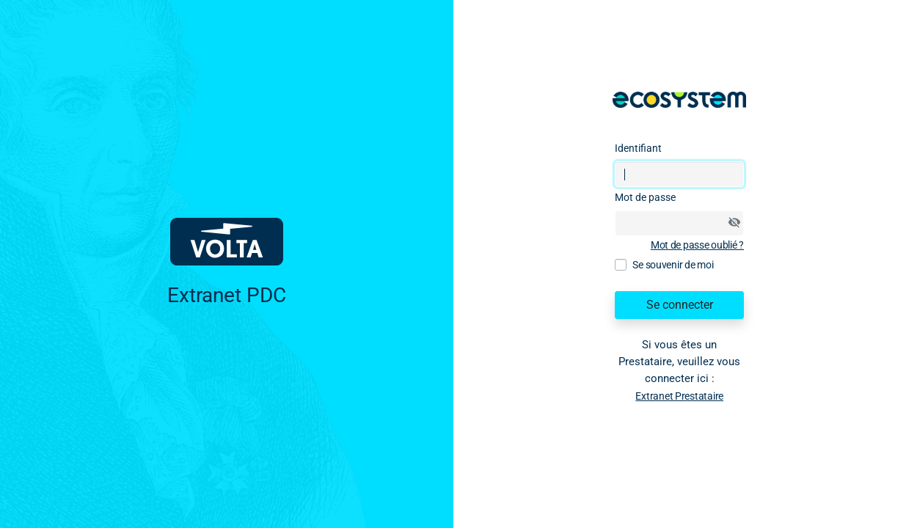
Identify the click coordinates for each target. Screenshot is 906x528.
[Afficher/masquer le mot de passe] (734, 222)
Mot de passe (645, 197)
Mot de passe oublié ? (697, 245)
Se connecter (679, 305)
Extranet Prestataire (679, 396)
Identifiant (638, 148)
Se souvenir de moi (672, 265)
